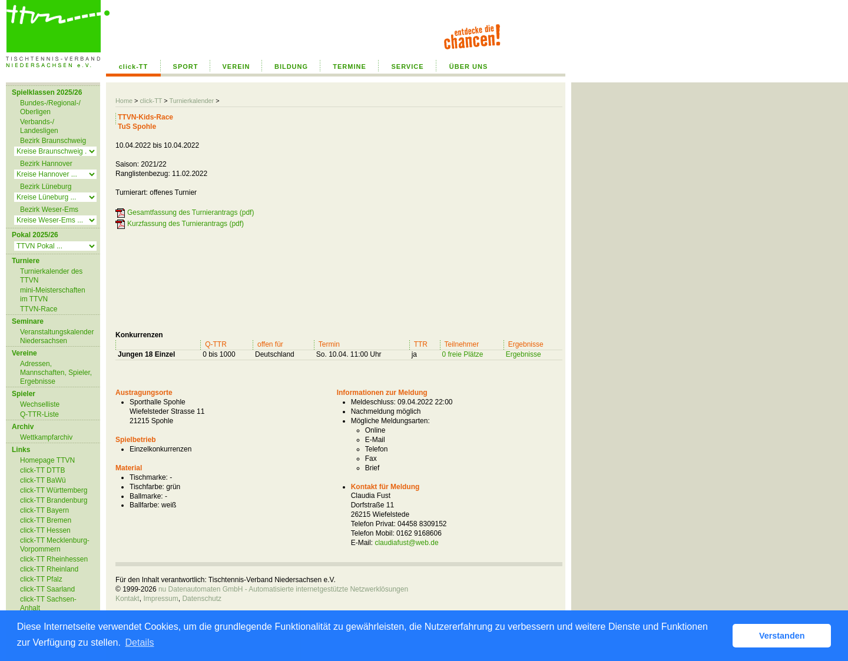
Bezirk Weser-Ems (49, 209)
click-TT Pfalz (41, 579)
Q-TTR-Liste (39, 414)
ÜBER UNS (468, 66)
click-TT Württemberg (53, 490)
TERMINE (349, 66)
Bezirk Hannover (46, 164)
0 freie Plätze (462, 354)
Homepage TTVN (47, 460)
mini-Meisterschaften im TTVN (52, 294)
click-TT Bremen (45, 520)
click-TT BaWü (43, 480)
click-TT (133, 66)
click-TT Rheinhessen (54, 559)
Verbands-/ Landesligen (39, 126)
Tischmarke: (149, 477)
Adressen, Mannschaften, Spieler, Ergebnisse (56, 373)
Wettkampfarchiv (46, 437)
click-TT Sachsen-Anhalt (48, 603)
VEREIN (236, 66)
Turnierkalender (191, 100)
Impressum (160, 598)
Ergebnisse (523, 354)
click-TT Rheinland (49, 569)
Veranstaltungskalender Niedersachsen (57, 336)
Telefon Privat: (373, 524)
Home (123, 100)
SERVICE (407, 66)
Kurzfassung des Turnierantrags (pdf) (185, 224)
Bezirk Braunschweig (53, 141)
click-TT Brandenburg (54, 500)
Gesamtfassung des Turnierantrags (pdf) (190, 212)
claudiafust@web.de (406, 543)
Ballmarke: (146, 496)
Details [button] (139, 642)
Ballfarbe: (145, 505)
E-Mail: (362, 543)
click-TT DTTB (42, 470)
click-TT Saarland (47, 589)
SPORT (185, 66)
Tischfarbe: (147, 487)
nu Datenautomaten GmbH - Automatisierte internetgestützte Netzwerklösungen (283, 589)
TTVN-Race (38, 309)
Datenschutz (201, 598)
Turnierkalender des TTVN (51, 275)
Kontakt (127, 598)
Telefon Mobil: (373, 533)
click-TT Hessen (45, 530)
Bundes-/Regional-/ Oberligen (50, 107)
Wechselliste (39, 404)
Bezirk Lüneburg (45, 186)
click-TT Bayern (44, 510)
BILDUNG (291, 66)
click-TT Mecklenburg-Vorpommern (55, 544)
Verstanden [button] (782, 635)
